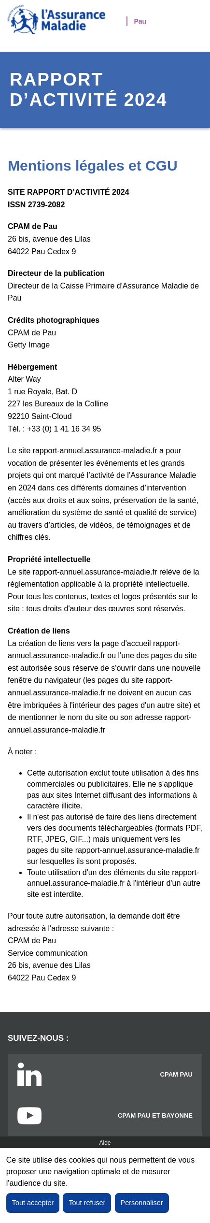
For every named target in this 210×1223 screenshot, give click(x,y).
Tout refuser (87, 1203)
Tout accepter (33, 1203)
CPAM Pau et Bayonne (155, 1115)
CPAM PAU (176, 1074)
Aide (105, 1142)
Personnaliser (142, 1203)
